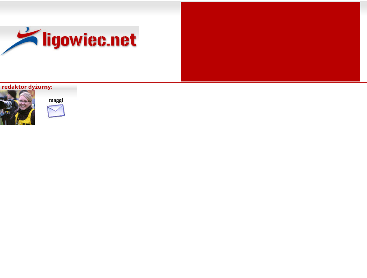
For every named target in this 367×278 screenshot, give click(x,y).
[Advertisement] (270, 41)
